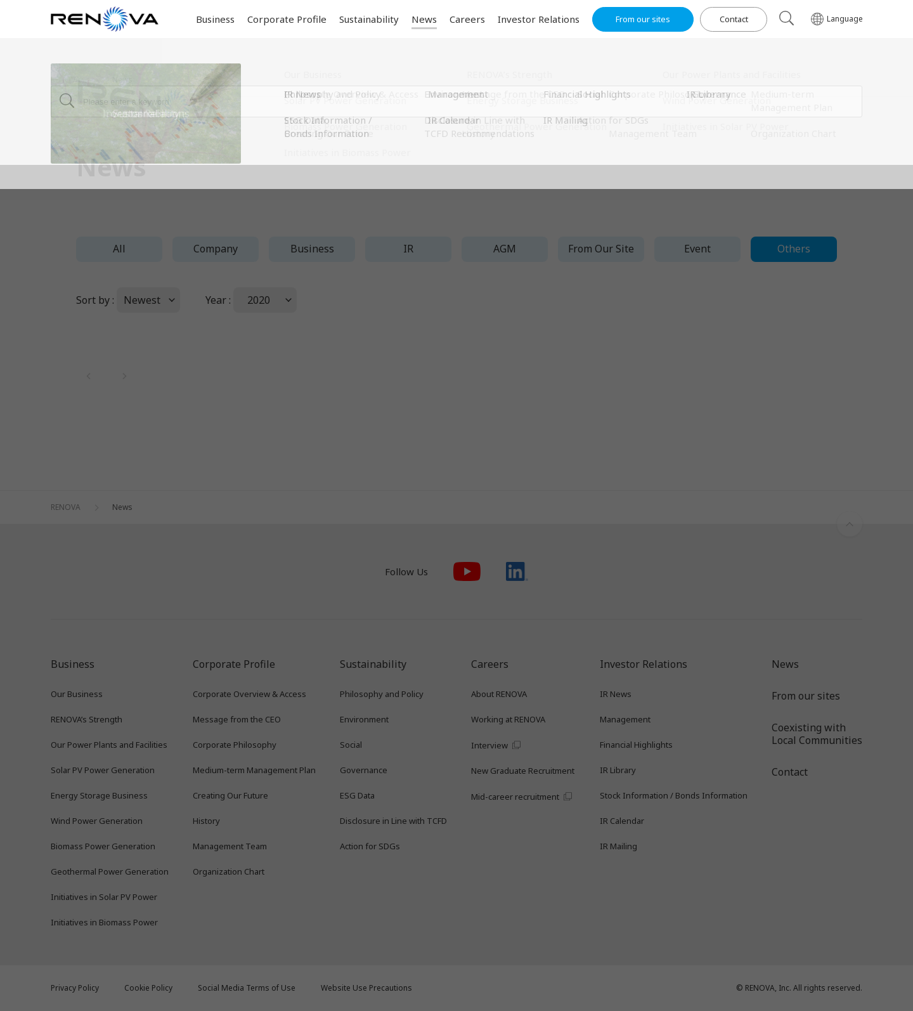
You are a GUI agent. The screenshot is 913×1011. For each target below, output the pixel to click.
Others (793, 249)
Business (312, 249)
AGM (504, 249)
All (119, 249)
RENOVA (66, 79)
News (122, 79)
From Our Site (601, 249)
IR (408, 249)
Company (215, 249)
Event (697, 249)
